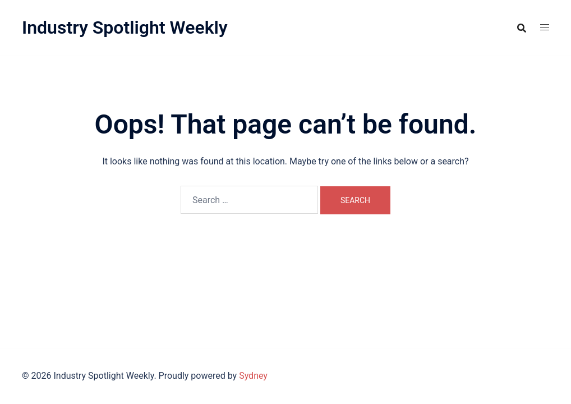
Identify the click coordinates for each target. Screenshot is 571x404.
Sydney (253, 375)
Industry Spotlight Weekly (125, 27)
